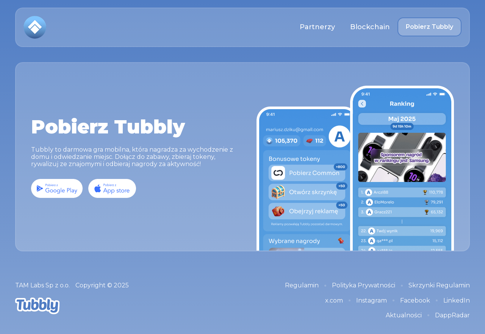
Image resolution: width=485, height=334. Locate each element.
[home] (34, 27)
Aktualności (404, 315)
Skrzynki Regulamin (439, 285)
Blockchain (370, 27)
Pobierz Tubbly (429, 26)
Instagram (371, 300)
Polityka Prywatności (363, 285)
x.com (334, 300)
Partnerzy (317, 27)
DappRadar (452, 315)
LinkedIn (456, 300)
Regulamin (302, 285)
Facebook (415, 300)
